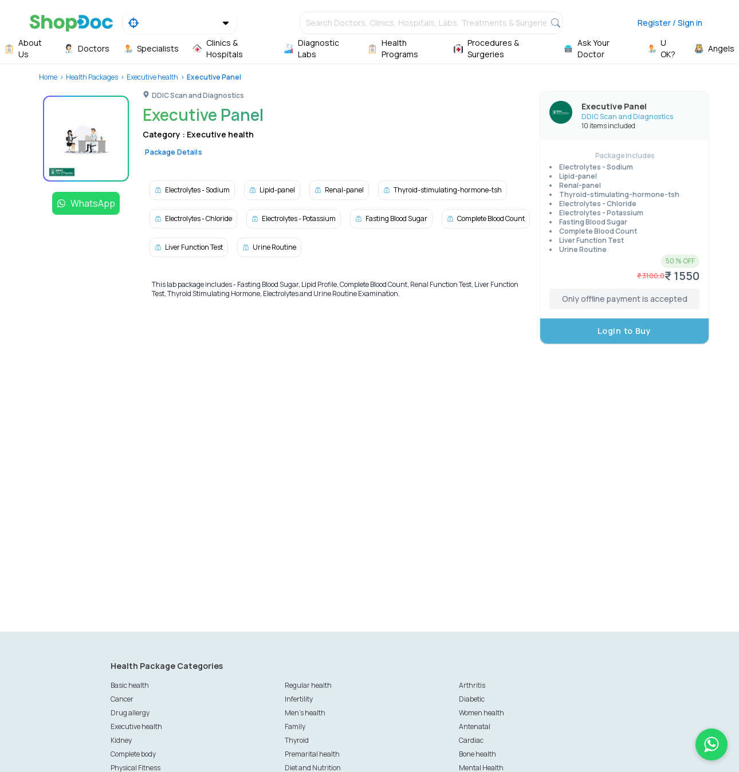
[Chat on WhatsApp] (711, 744)
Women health (481, 713)
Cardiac (471, 740)
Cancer (122, 699)
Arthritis (472, 685)
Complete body (133, 754)
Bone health (477, 754)
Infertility (299, 699)
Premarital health (312, 754)
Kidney (121, 740)
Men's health (305, 713)
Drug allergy (130, 713)
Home (48, 77)
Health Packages (92, 77)
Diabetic (472, 699)
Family (295, 726)
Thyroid (297, 740)
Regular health (308, 685)
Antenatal (474, 726)
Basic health (130, 685)
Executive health (152, 77)
